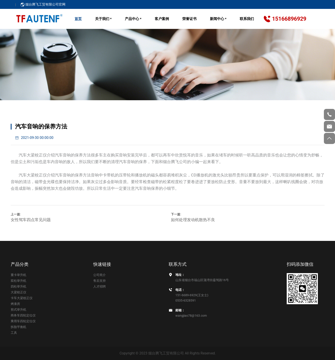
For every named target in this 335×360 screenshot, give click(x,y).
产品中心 (132, 19)
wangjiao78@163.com (191, 315)
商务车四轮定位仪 (23, 315)
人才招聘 (99, 286)
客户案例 (162, 19)
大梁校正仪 (18, 292)
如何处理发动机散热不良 (193, 219)
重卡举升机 (18, 275)
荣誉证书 (189, 19)
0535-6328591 (185, 300)
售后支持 (99, 280)
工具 (14, 332)
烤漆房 (15, 304)
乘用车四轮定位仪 (23, 321)
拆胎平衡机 (18, 327)
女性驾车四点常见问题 (31, 219)
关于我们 (102, 19)
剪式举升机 (18, 309)
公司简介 (99, 275)
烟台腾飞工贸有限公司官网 (42, 4)
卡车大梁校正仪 (21, 298)
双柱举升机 (18, 280)
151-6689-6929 (186, 295)
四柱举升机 (18, 286)
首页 (78, 19)
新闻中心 (217, 19)
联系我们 (247, 19)
